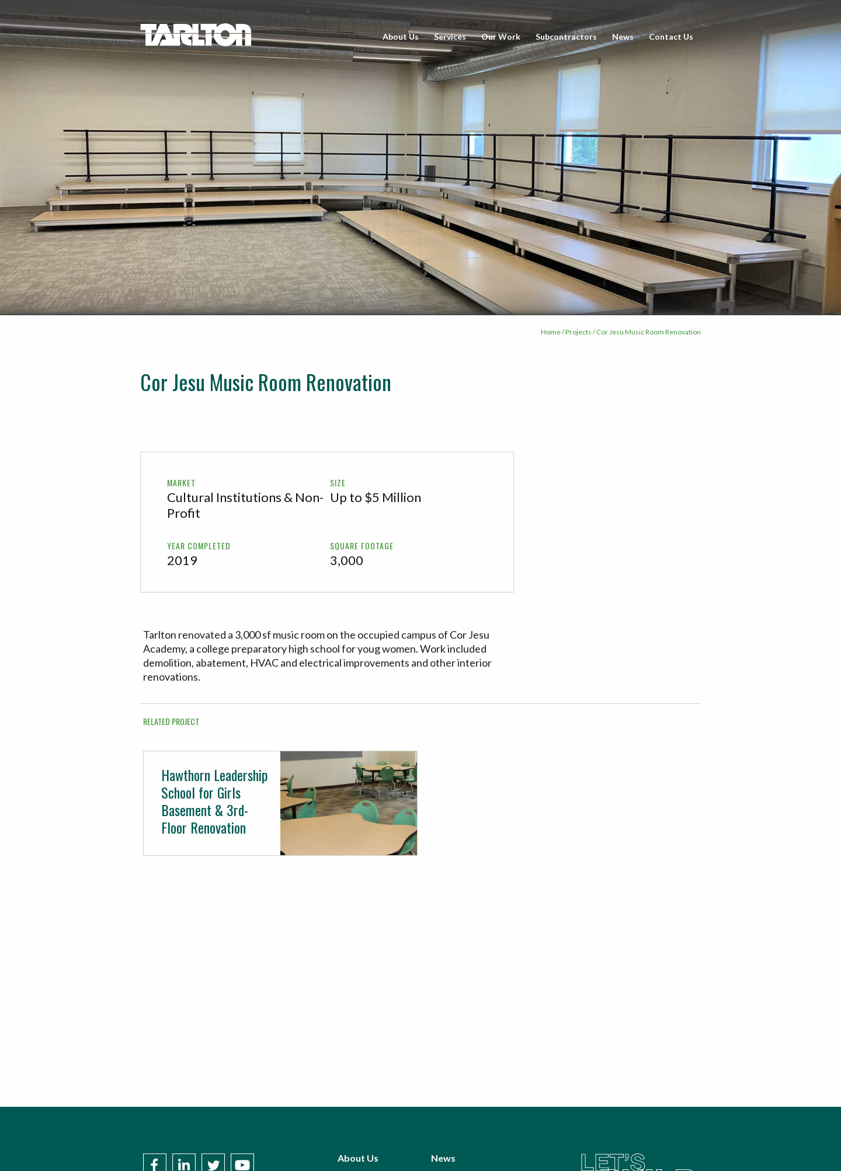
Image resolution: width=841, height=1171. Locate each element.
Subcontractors (566, 36)
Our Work (500, 36)
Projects (578, 331)
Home (551, 331)
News (623, 36)
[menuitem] (400, 36)
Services (450, 36)
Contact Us (671, 36)
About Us (401, 36)
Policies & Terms (466, 1147)
